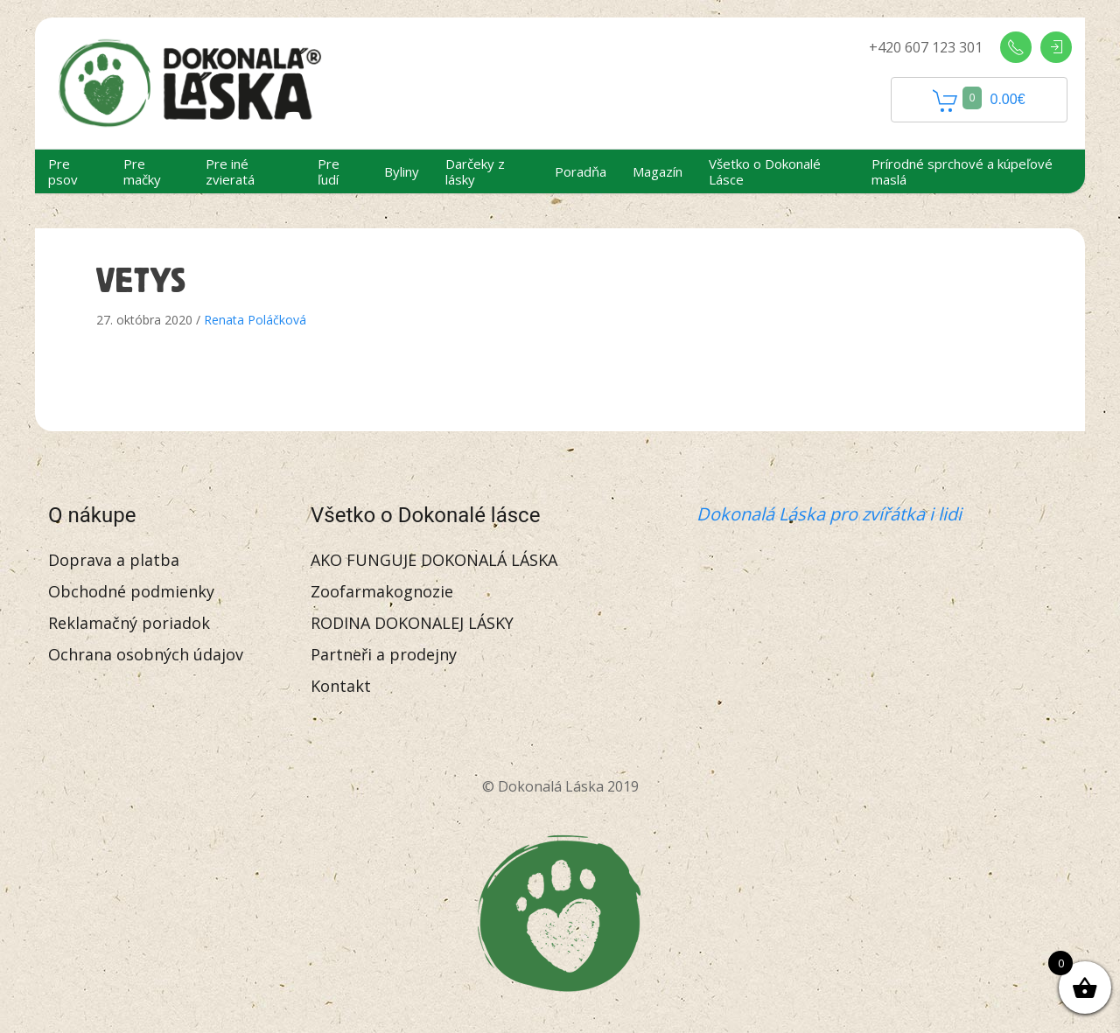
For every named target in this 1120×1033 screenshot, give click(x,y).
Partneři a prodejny (384, 654)
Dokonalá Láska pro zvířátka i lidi (829, 514)
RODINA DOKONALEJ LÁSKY (412, 622)
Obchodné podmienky (131, 591)
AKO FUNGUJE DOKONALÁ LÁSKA (434, 559)
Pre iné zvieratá (230, 171)
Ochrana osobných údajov (145, 654)
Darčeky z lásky (475, 171)
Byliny (401, 171)
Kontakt (341, 685)
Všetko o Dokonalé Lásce (765, 171)
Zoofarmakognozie (382, 591)
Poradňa (580, 171)
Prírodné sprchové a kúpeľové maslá (962, 171)
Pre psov (63, 171)
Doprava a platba (113, 559)
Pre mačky (142, 171)
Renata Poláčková (255, 319)
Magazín (657, 171)
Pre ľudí (329, 171)
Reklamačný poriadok (129, 622)
